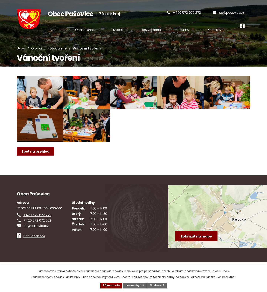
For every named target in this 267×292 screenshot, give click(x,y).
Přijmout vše (110, 285)
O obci (36, 52)
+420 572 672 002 (37, 227)
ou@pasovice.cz (231, 14)
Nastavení (158, 285)
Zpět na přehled (36, 163)
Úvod (21, 52)
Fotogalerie (57, 52)
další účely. (222, 271)
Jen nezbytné (135, 285)
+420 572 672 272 (187, 14)
